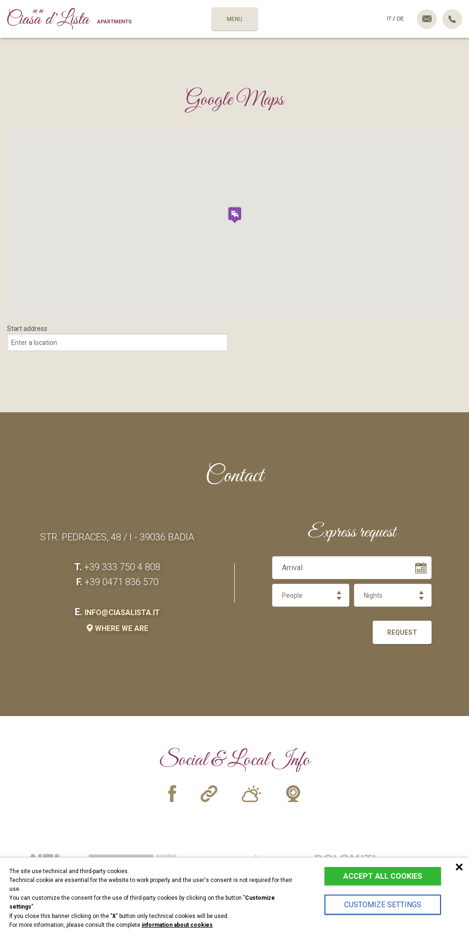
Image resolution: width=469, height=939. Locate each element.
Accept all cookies (382, 876)
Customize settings (382, 904)
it (389, 18)
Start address (27, 328)
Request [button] (402, 632)
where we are (117, 628)
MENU (234, 19)
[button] (234, 214)
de (400, 18)
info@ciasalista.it (122, 612)
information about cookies (177, 925)
